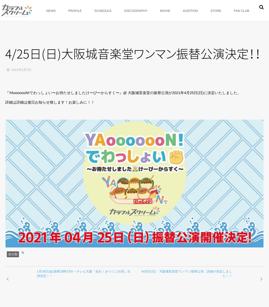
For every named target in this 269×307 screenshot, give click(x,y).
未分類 (13, 254)
